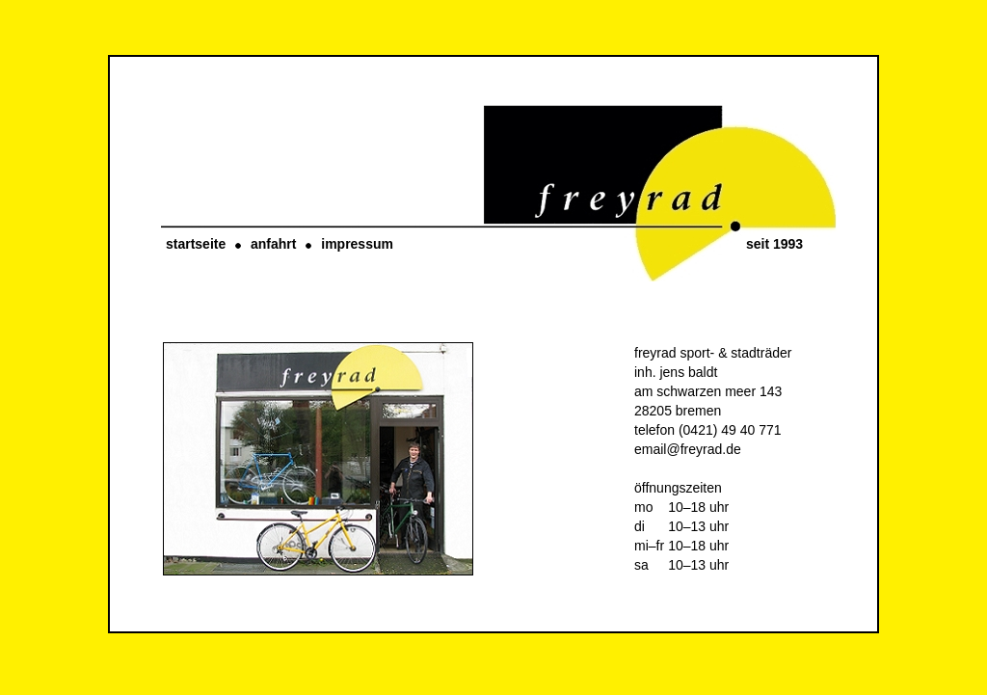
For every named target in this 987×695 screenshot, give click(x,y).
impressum (357, 244)
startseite (196, 244)
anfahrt (273, 244)
